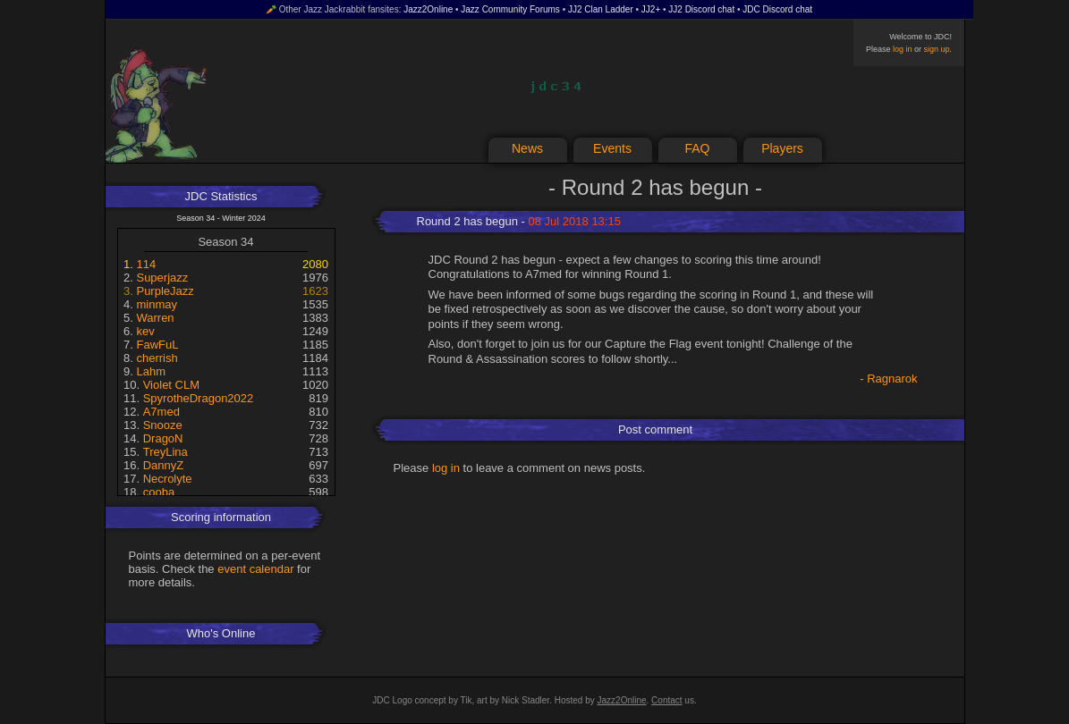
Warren (155, 317)
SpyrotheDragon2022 (198, 398)
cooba (158, 492)
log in (902, 49)
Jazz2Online (428, 9)
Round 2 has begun (467, 221)
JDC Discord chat (777, 9)
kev (145, 331)
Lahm (150, 371)
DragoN (163, 438)
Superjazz (162, 277)
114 (146, 264)
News (527, 148)
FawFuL (157, 344)
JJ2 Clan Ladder (600, 9)
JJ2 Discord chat (701, 9)
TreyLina (165, 452)
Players (782, 148)
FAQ (696, 148)
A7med (161, 411)
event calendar (255, 569)
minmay (156, 304)
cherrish (156, 358)
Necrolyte (167, 478)
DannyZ (163, 465)
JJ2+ (650, 9)
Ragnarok (892, 378)
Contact (666, 700)
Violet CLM (171, 384)
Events (612, 148)
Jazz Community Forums (510, 9)
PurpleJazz (164, 291)
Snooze (162, 425)
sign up (936, 49)
